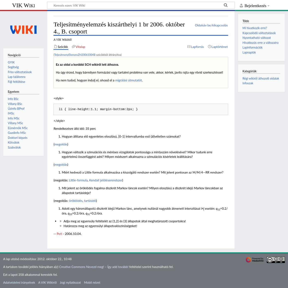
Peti (59, 234)
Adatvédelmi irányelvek (19, 282)
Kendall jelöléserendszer (105, 180)
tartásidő (90, 200)
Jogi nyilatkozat (70, 282)
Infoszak (247, 83)
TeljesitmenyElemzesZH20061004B (74, 54)
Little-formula (78, 180)
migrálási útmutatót (128, 80)
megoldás (60, 144)
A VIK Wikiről (47, 282)
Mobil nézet (92, 282)
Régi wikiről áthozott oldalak (260, 78)
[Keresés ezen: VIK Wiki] (141, 5)
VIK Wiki (23, 5)
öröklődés (75, 200)
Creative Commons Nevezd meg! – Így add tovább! (93, 267)
